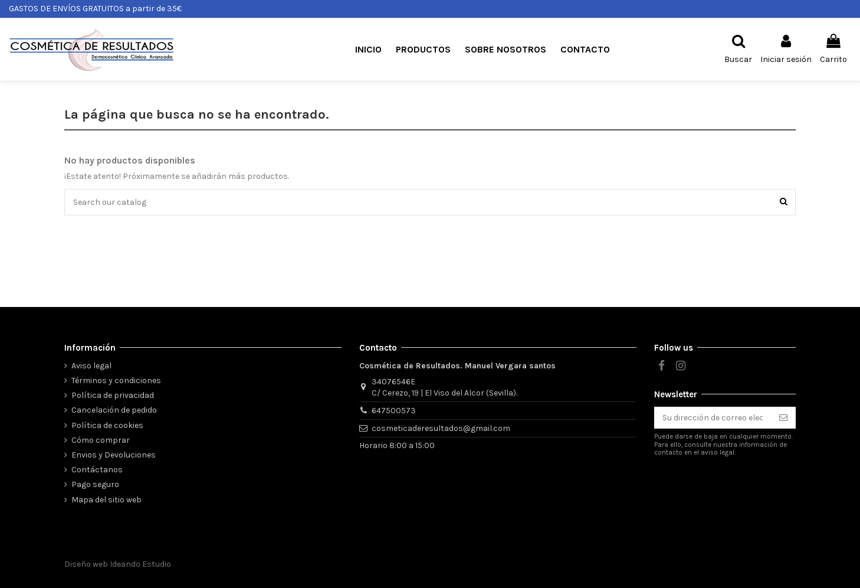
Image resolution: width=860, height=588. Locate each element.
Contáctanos (97, 470)
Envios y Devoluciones (113, 455)
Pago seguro (95, 484)
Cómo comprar (100, 440)
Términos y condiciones (116, 380)
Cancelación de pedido (114, 410)
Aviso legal (91, 366)
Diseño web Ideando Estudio (117, 564)
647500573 (394, 411)
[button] (423, 50)
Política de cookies (107, 425)
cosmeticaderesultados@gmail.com (441, 428)
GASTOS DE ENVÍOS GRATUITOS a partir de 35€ (95, 9)
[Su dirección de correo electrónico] (712, 418)
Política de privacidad (112, 395)
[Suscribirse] (783, 418)
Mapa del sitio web (106, 500)
